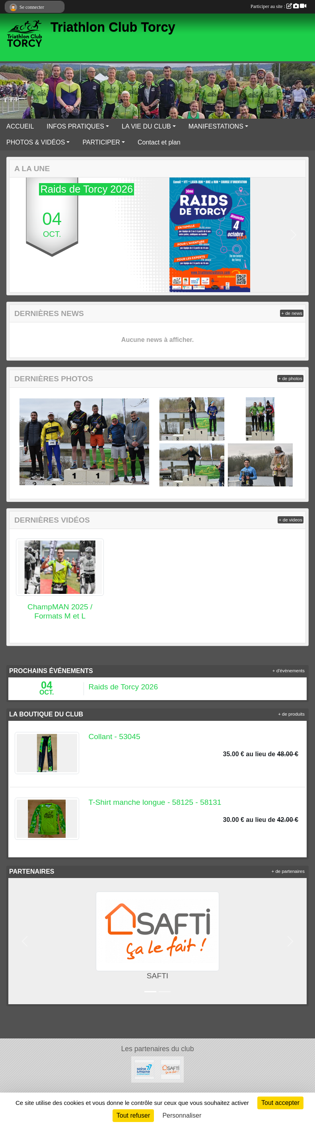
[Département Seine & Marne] (144, 1069)
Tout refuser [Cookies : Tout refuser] (133, 1115)
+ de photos (290, 378)
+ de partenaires (288, 871)
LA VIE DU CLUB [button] (146, 126)
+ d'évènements (288, 670)
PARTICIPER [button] (101, 142)
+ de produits (291, 714)
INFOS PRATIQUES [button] (75, 126)
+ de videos (290, 519)
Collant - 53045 (114, 736)
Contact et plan (159, 142)
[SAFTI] (171, 1069)
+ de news (291, 313)
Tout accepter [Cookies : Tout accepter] (280, 1102)
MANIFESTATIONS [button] (216, 126)
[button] (21, 235)
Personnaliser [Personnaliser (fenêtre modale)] (181, 1115)
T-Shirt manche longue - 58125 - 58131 (155, 802)
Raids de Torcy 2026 (123, 687)
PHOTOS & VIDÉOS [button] (35, 142)
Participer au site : (278, 6)
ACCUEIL (20, 126)
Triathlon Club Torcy (113, 27)
